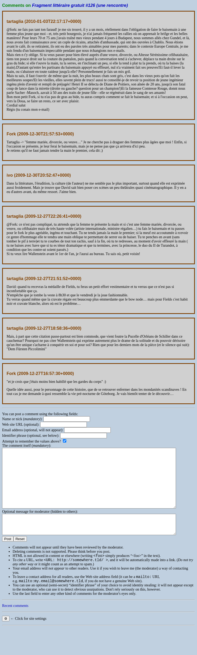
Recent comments (15, 625)
